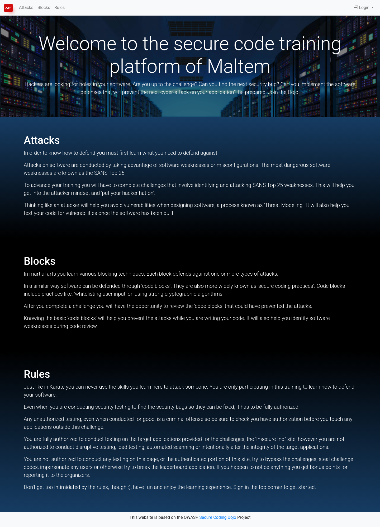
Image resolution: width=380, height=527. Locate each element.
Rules (59, 7)
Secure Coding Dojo (217, 517)
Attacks (26, 7)
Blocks (43, 7)
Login (362, 7)
